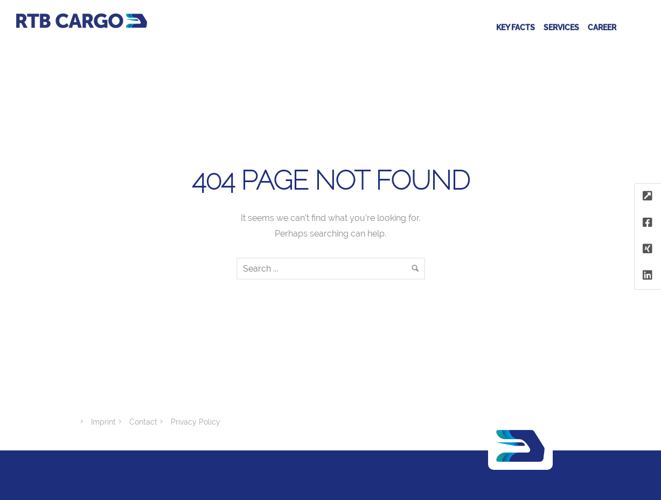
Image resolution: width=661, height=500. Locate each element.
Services (561, 27)
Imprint (103, 422)
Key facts (515, 27)
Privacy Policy (195, 422)
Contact (143, 422)
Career (602, 27)
